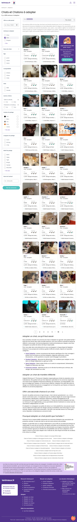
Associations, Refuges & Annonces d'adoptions (57, 519)
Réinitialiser (29, 19)
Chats (7, 78)
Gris (7, 121)
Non (15, 102)
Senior (8, 63)
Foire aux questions (29, 487)
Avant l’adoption (30, 353)
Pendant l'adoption (48, 483)
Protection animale (31, 367)
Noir (7, 116)
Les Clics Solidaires (29, 511)
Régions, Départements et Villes (39, 519)
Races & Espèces (28, 519)
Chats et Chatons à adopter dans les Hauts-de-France (60, 443)
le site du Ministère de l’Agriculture (13, 472)
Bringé (8, 162)
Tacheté (8, 165)
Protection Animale (48, 487)
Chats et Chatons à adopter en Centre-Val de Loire (39, 441)
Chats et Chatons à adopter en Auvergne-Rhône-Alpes (48, 436)
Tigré (7, 160)
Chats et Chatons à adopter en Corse (61, 441)
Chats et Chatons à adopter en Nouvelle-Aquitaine (38, 448)
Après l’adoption (30, 363)
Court (7, 139)
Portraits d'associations (49, 489)
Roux (7, 124)
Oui (7, 102)
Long (7, 145)
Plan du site (12, 519)
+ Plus (6, 43)
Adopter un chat (28, 501)
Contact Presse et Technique (29, 490)
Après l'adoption (47, 485)
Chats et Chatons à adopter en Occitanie (61, 448)
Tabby (7, 157)
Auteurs (26, 483)
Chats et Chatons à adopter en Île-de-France (37, 445)
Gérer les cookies (47, 518)
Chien (7, 35)
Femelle (8, 90)
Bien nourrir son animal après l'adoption (68, 491)
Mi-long (8, 142)
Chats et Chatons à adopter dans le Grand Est (35, 443)
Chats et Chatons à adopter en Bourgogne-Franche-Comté (38, 438)
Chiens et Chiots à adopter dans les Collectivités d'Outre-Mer (49, 458)
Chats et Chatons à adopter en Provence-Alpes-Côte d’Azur (48, 453)
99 (58, 332)
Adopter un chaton (29, 503)
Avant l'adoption (47, 481)
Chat (7, 37)
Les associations (28, 505)
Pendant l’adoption (31, 359)
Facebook (6, 491)
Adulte (8, 60)
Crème (8, 127)
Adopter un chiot (28, 499)
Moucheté (8, 167)
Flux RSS (33, 518)
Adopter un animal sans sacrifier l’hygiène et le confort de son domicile (68, 484)
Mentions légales (39, 518)
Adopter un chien (29, 497)
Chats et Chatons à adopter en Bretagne (63, 438)
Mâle (7, 87)
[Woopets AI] (73, 518)
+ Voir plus (7, 130)
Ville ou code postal (9, 20)
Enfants (8, 73)
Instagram (7, 493)
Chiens (8, 75)
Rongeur (8, 40)
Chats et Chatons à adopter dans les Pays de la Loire (48, 450)
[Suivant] (62, 332)
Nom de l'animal (8, 176)
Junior (7, 58)
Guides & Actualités (20, 519)
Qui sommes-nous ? (29, 481)
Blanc (7, 119)
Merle (7, 154)
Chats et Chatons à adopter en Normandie (59, 445)
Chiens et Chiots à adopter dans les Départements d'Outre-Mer (48, 455)
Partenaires (27, 485)
